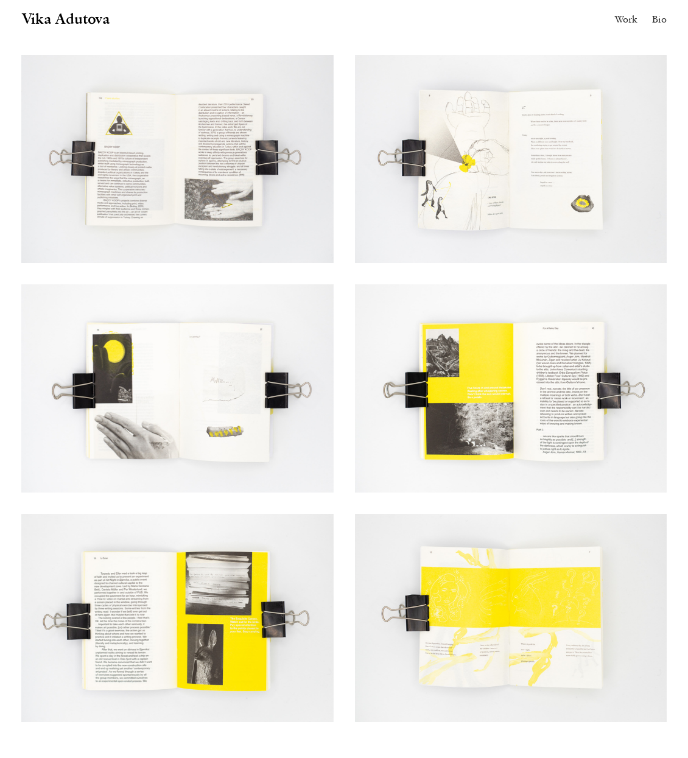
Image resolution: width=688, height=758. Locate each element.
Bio (659, 19)
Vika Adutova (65, 18)
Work (625, 19)
